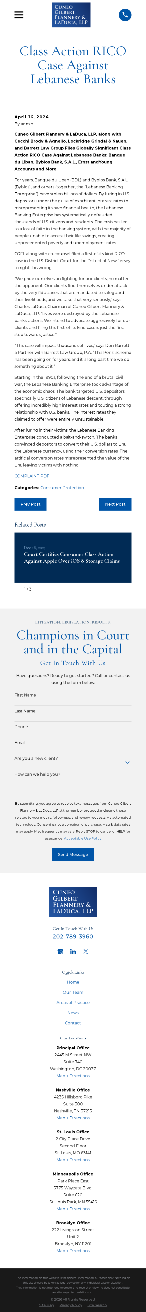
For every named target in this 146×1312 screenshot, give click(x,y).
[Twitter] (85, 951)
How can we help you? (37, 774)
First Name (25, 695)
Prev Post (30, 504)
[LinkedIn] (73, 951)
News (73, 1012)
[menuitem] (46, 1305)
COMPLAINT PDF (31, 476)
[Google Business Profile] (60, 951)
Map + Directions (73, 1076)
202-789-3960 (73, 936)
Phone (21, 726)
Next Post (115, 504)
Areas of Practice (73, 1002)
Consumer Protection (62, 487)
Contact (73, 1023)
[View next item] (38, 589)
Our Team (73, 992)
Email (20, 742)
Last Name (25, 711)
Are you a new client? (36, 758)
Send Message (73, 854)
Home (73, 982)
